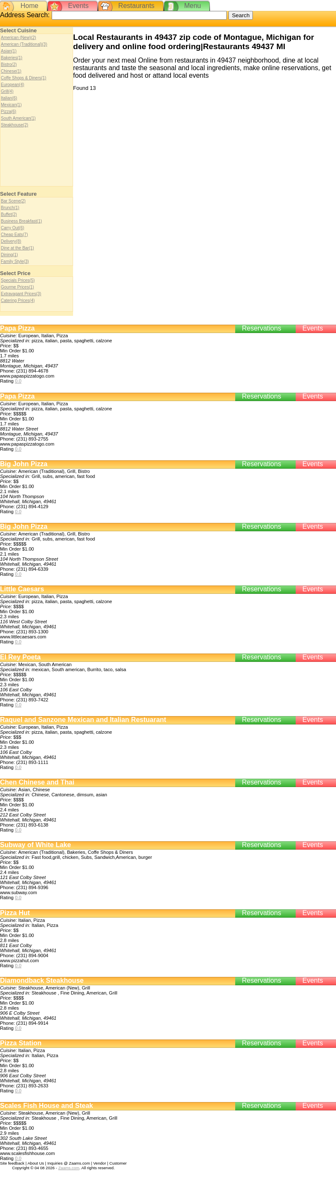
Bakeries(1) (11, 57)
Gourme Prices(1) (17, 287)
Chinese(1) (11, 71)
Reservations (261, 328)
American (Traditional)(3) (24, 44)
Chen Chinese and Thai (37, 782)
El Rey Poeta (20, 657)
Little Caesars (22, 589)
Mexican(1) (11, 104)
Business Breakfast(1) (21, 221)
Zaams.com (68, 1167)
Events (78, 5)
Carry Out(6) (12, 228)
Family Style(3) (15, 261)
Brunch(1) (10, 207)
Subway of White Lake (35, 844)
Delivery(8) (11, 241)
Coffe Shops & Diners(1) (23, 78)
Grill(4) (7, 91)
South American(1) (18, 118)
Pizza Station (21, 1043)
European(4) (12, 84)
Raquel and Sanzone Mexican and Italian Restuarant (83, 719)
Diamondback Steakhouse (42, 980)
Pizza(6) (8, 111)
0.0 (18, 380)
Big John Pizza (23, 463)
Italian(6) (9, 98)
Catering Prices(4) (18, 300)
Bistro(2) (9, 64)
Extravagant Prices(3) (21, 293)
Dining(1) (9, 254)
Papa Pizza (17, 328)
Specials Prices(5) (18, 280)
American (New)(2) (18, 37)
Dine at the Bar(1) (17, 248)
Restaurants (136, 5)
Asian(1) (8, 51)
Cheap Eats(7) (14, 234)
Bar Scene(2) (13, 201)
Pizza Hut (15, 912)
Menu (192, 5)
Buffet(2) (9, 214)
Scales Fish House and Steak (46, 1105)
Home (30, 5)
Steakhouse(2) (14, 125)
